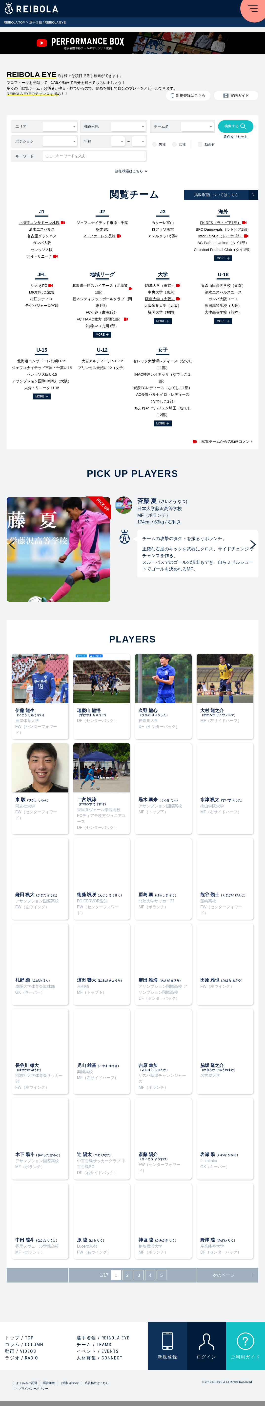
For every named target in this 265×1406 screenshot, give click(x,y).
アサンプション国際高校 (160, 986)
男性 (162, 144)
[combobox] (59, 126)
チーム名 (161, 126)
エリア (20, 126)
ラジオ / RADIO (21, 1357)
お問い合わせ (70, 1383)
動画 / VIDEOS (20, 1351)
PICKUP (58, 549)
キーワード (24, 156)
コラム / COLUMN (24, 1344)
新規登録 (167, 1356)
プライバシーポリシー (33, 1388)
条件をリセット (236, 137)
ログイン (206, 1356)
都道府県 (91, 126)
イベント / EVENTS (98, 1351)
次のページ (224, 1275)
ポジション (24, 141)
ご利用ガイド (245, 1356)
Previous (12, 544)
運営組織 (49, 1383)
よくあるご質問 (26, 1383)
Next (253, 544)
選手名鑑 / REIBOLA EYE (103, 1337)
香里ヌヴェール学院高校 (99, 810)
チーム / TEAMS (94, 1344)
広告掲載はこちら (97, 1383)
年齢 (87, 141)
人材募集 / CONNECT (99, 1357)
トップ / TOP (19, 1337)
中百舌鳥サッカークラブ (99, 1161)
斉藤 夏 (123, 505)
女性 (182, 144)
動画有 (209, 144)
